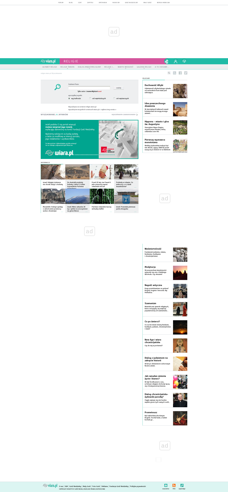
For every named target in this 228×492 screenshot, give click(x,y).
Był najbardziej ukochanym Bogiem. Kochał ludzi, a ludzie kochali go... (156, 418)
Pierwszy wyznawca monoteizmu (155, 141)
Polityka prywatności (138, 486)
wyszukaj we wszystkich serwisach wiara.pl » (84, 109)
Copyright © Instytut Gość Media (71, 489)
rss (174, 72)
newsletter (165, 485)
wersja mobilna (163, 2)
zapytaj (90, 2)
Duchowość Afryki (154, 85)
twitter (185, 72)
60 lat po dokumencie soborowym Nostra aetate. (157, 365)
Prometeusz (151, 412)
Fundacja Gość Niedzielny (119, 486)
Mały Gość (148, 2)
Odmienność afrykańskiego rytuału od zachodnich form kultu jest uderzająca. (158, 90)
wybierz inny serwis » (108, 109)
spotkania (103, 2)
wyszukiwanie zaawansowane (125, 114)
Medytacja (150, 267)
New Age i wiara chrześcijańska (153, 341)
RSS (174, 485)
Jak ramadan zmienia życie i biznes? (155, 377)
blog (71, 2)
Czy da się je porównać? (154, 346)
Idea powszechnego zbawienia (155, 104)
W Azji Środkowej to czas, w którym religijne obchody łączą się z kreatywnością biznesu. (157, 384)
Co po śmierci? (152, 321)
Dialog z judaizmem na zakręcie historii (156, 359)
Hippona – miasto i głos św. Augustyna (157, 123)
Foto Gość (96, 486)
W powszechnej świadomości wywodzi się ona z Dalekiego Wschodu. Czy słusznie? (155, 272)
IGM (66, 486)
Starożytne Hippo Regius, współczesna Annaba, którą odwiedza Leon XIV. (155, 129)
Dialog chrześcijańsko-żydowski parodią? (156, 395)
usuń (99, 91)
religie (71, 61)
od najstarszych (121, 98)
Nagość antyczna (153, 285)
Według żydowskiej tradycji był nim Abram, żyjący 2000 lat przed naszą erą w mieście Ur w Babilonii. (158, 148)
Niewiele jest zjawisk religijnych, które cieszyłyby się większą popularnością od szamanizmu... (157, 309)
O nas (61, 486)
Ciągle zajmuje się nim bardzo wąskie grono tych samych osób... (157, 401)
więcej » (62, 186)
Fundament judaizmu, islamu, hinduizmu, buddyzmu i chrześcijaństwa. (155, 254)
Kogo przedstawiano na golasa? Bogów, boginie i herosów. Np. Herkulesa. (157, 290)
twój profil (175, 61)
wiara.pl (50, 61)
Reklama (105, 486)
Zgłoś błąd (182, 485)
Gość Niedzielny (131, 2)
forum (60, 2)
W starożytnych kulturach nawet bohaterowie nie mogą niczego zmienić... (156, 111)
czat (80, 2)
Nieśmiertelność (153, 249)
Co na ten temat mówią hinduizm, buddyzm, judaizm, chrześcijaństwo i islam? (158, 327)
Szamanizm (150, 303)
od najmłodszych (97, 98)
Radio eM (116, 2)
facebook (180, 72)
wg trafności (74, 98)
